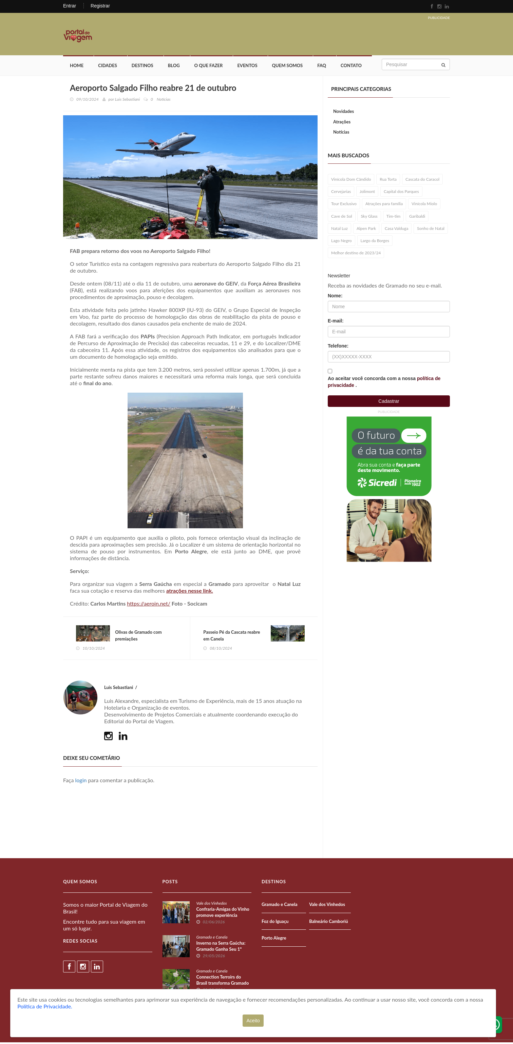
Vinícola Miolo (424, 205)
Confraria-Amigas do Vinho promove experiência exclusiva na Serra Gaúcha (222, 917)
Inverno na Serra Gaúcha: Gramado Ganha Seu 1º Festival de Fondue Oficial (221, 951)
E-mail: (336, 321)
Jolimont (367, 192)
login (81, 782)
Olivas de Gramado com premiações (139, 637)
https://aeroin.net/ (148, 605)
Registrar (100, 5)
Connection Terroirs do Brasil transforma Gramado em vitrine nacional (222, 984)
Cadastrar (388, 402)
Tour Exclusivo (344, 205)
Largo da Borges (375, 241)
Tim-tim (393, 217)
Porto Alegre (274, 939)
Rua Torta (388, 180)
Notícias (341, 133)
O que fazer (208, 67)
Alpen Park (366, 229)
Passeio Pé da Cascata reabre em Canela (232, 637)
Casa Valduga (396, 229)
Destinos (142, 67)
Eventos (247, 67)
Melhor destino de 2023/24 (356, 253)
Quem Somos (287, 67)
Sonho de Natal (430, 229)
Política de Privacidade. (44, 1006)
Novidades (343, 112)
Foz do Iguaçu (275, 922)
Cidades (107, 67)
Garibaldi (417, 217)
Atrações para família (384, 205)
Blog (174, 67)
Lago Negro (341, 241)
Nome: (335, 296)
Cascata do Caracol (422, 180)
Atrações (341, 122)
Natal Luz (339, 229)
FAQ (321, 67)
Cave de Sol (341, 217)
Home (76, 67)
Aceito (253, 1020)
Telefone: (338, 347)
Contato (351, 67)
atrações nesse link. (189, 592)
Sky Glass (369, 217)
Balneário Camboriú (328, 922)
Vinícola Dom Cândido (351, 180)
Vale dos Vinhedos (211, 904)
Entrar (69, 5)
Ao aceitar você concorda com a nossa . (384, 383)
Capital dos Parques (401, 192)
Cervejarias (341, 192)
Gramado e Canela (212, 938)
